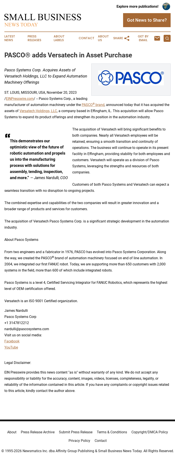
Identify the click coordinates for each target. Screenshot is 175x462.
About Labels (59, 38)
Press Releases (34, 38)
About (11, 432)
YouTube (11, 347)
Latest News (9, 38)
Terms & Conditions (112, 432)
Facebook (11, 341)
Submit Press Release (75, 432)
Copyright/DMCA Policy (149, 432)
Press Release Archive (38, 432)
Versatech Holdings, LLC (38, 111)
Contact (86, 38)
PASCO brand (93, 105)
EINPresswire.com (20, 99)
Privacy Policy (79, 441)
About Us (103, 38)
